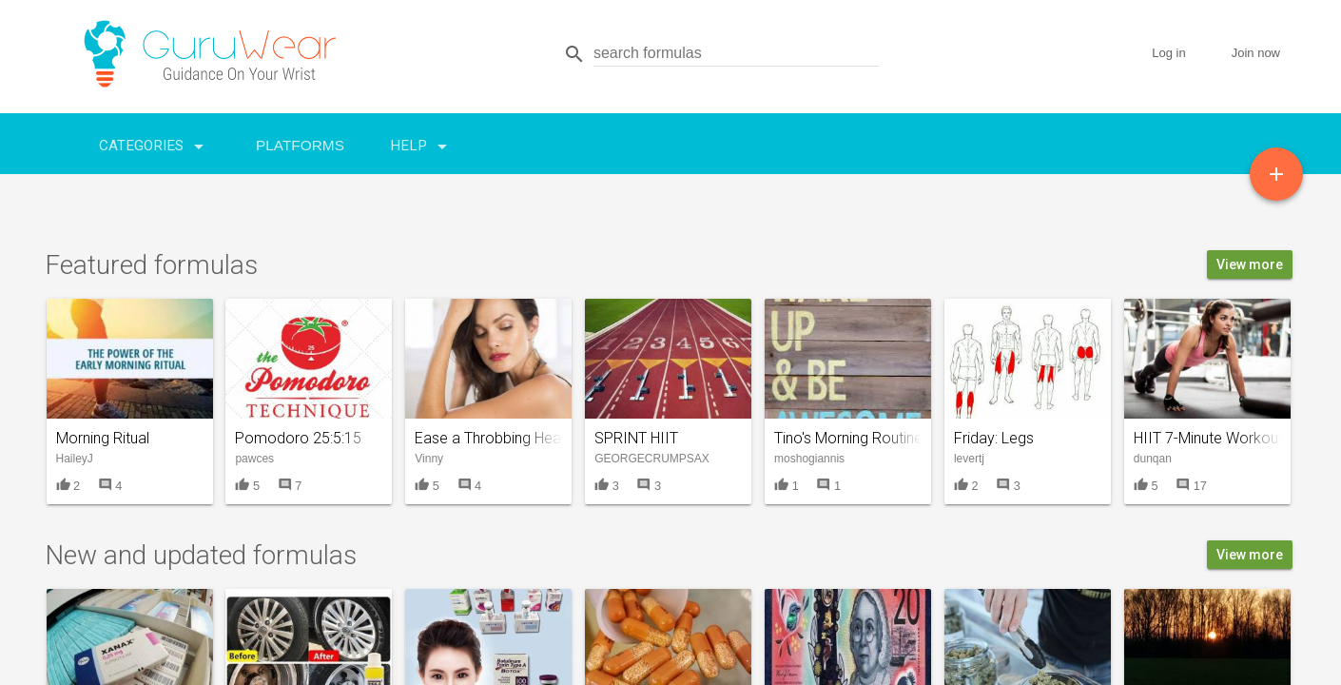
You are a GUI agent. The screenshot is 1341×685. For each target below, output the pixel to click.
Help (421, 141)
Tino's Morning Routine (848, 438)
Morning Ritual (102, 438)
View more (1249, 264)
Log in (1168, 53)
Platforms (300, 145)
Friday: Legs (994, 438)
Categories (154, 141)
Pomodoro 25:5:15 (298, 438)
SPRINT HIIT (636, 438)
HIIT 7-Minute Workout (1208, 438)
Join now (1256, 53)
